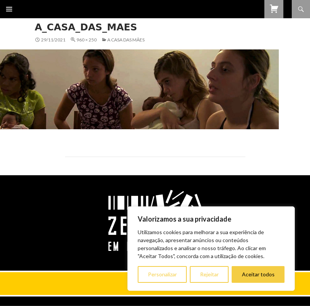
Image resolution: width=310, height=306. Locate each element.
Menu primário (9, 9)
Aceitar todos (258, 274)
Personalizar (162, 274)
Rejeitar (209, 274)
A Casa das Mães (126, 40)
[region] (211, 248)
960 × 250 (86, 40)
